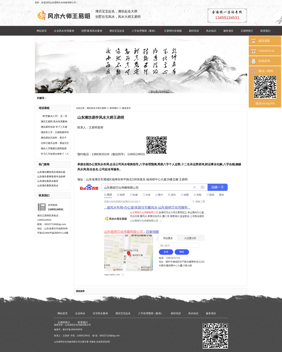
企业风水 (80, 313)
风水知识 (211, 30)
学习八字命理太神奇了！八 (55, 154)
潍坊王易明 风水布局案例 (54, 121)
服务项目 (228, 30)
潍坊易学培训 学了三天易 (54, 127)
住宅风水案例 (100, 313)
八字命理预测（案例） (144, 30)
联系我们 (265, 30)
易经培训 (194, 30)
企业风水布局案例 (64, 30)
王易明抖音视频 (173, 30)
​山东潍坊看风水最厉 (47, 181)
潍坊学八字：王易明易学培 (55, 132)
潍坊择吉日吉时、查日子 (54, 137)
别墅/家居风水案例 (91, 30)
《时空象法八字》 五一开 (54, 116)
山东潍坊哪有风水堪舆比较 (51, 172)
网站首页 (42, 30)
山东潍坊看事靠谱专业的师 (51, 176)
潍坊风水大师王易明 (96, 108)
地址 (80, 179)
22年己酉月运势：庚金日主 (55, 143)
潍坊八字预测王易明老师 (54, 148)
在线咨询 (264, 60)
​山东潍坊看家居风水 (47, 185)
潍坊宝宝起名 (116, 30)
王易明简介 (247, 30)
